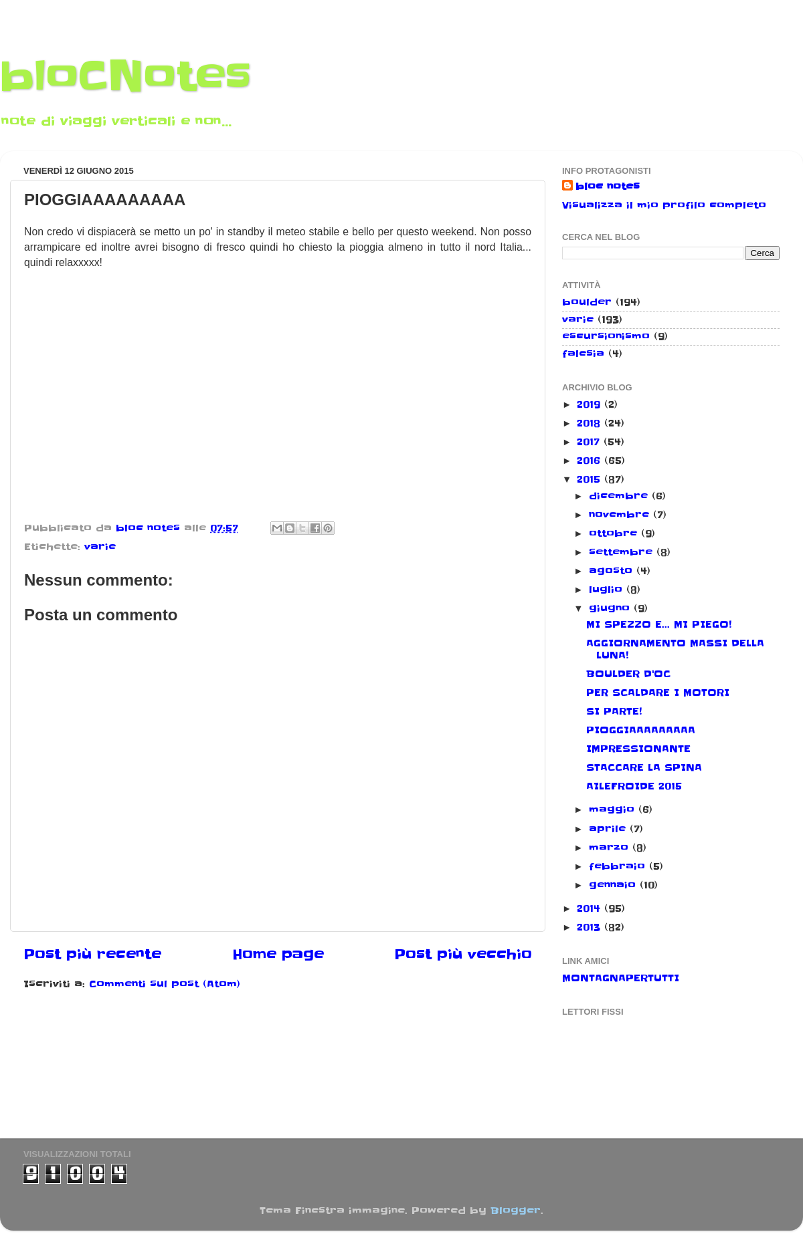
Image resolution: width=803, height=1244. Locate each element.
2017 (590, 442)
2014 (590, 908)
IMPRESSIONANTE (638, 748)
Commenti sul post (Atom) (164, 984)
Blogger (515, 1210)
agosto (612, 571)
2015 (590, 479)
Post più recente (92, 954)
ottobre (615, 533)
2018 (590, 423)
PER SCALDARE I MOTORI (657, 692)
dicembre (620, 496)
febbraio (619, 866)
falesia (583, 353)
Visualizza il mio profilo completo (664, 205)
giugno (611, 608)
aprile (609, 829)
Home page (278, 954)
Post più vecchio (463, 954)
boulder (587, 302)
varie (100, 546)
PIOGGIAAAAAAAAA (640, 730)
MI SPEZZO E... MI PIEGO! (658, 624)
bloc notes (607, 186)
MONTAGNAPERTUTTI (620, 978)
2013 (590, 927)
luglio (607, 589)
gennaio (614, 885)
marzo (610, 847)
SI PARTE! (614, 711)
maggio (613, 809)
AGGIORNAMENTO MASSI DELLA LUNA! (675, 648)
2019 (590, 404)
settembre (622, 552)
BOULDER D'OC (628, 673)
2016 (590, 460)
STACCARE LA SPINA (644, 767)
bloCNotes (125, 77)
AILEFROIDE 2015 (634, 786)
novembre (621, 514)
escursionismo (606, 336)
